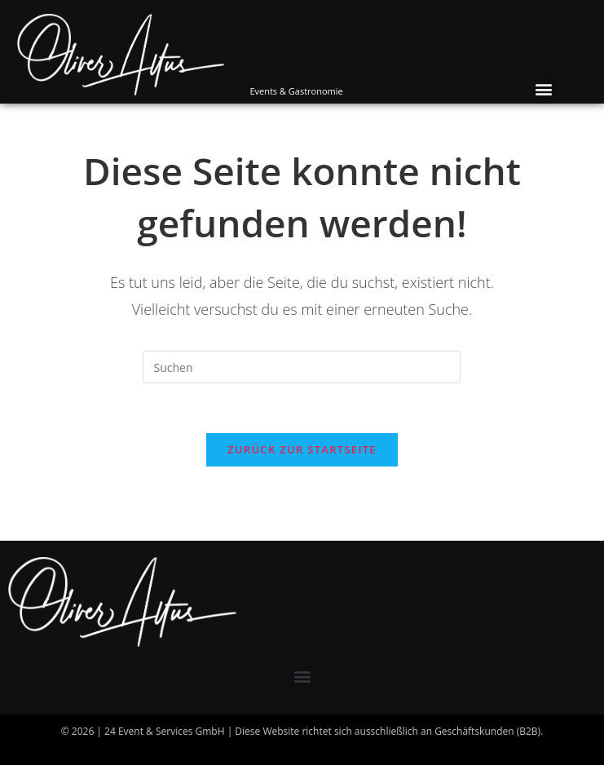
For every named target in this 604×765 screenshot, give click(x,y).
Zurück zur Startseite (302, 449)
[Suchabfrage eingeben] (302, 367)
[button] (543, 89)
